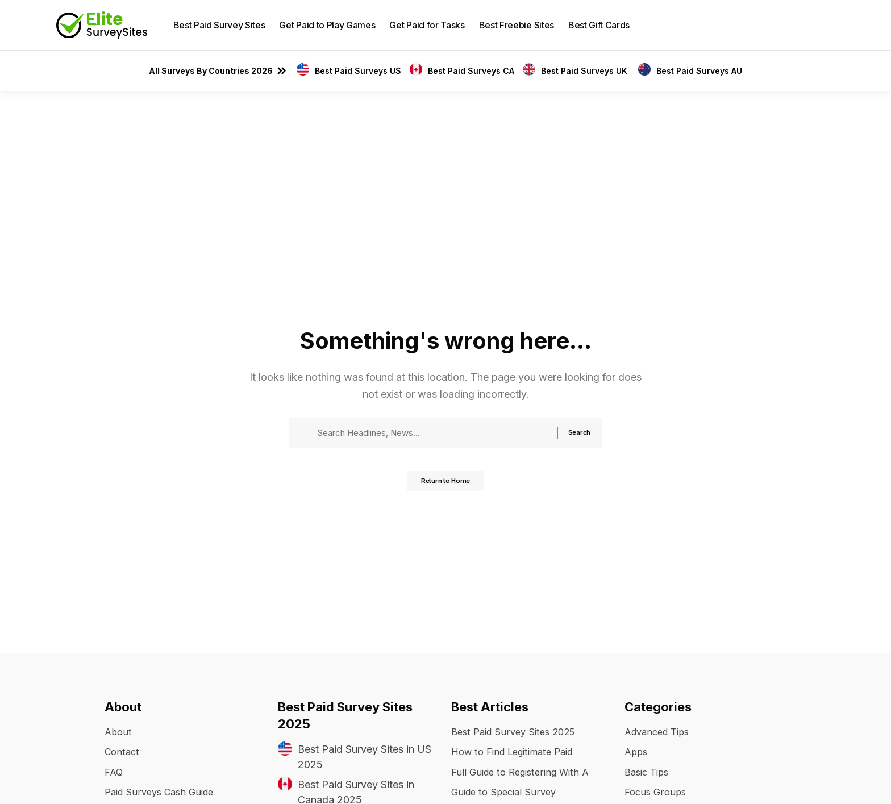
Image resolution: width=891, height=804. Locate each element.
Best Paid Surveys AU (699, 71)
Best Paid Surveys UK (585, 71)
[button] (826, 25)
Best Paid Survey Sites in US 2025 (364, 756)
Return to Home (445, 485)
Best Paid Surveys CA (471, 71)
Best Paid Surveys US (358, 71)
